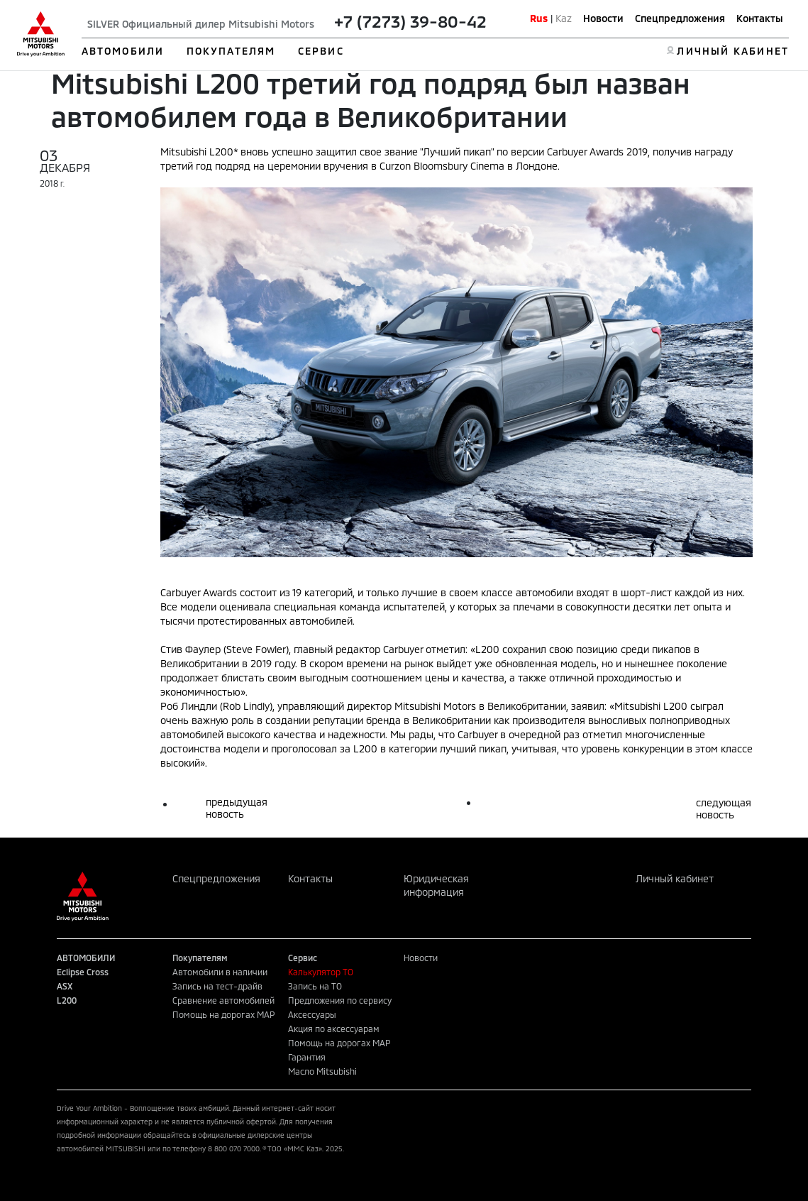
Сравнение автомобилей (223, 1000)
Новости (603, 18)
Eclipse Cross (83, 972)
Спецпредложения (680, 18)
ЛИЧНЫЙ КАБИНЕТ (732, 51)
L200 (67, 1000)
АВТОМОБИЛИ (123, 51)
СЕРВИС (321, 51)
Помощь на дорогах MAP (223, 1014)
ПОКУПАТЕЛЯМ (231, 51)
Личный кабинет (675, 878)
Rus (539, 18)
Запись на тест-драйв (217, 986)
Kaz (563, 18)
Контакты (759, 18)
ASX (64, 986)
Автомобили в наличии (219, 972)
